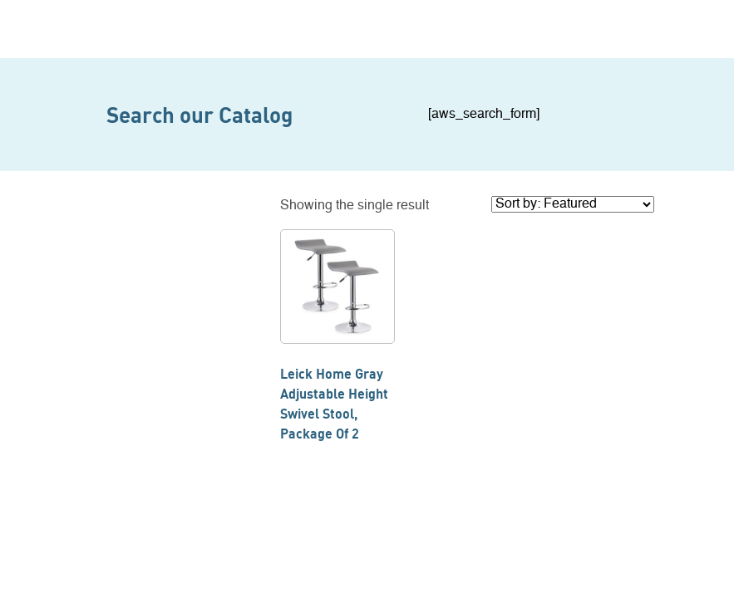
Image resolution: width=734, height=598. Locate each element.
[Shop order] (572, 204)
